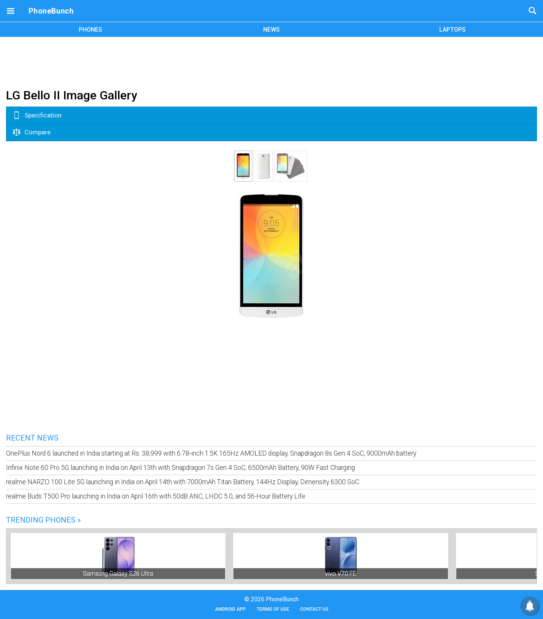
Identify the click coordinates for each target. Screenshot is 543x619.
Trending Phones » (43, 519)
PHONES (90, 29)
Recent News (32, 437)
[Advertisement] (271, 61)
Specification (37, 115)
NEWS (271, 29)
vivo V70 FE (340, 573)
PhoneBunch (51, 10)
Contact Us (314, 609)
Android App (230, 609)
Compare (32, 132)
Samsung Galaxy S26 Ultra (118, 573)
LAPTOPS (452, 29)
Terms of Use (273, 609)
